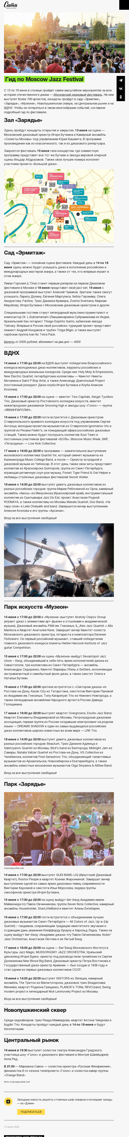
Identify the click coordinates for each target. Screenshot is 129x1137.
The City (11, 5)
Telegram (121, 80)
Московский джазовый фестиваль (78, 94)
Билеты (9, 342)
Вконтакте (121, 88)
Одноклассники (121, 97)
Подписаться (30, 1111)
